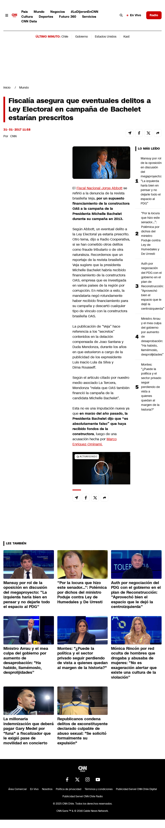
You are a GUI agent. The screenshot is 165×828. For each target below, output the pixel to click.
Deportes (46, 16)
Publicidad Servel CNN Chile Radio (82, 796)
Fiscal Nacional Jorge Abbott (99, 188)
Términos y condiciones (99, 789)
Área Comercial (17, 789)
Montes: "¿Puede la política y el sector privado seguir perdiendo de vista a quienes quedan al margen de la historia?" (151, 387)
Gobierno (81, 36)
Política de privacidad (68, 789)
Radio (154, 15)
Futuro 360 (67, 16)
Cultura (27, 16)
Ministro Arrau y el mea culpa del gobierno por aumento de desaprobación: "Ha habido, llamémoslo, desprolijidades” (151, 336)
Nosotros (47, 789)
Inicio (6, 87)
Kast (126, 36)
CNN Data (29, 21)
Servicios (89, 16)
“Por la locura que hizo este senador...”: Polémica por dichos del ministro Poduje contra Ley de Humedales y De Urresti (151, 233)
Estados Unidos (105, 36)
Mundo (39, 11)
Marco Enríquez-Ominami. (94, 442)
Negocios (57, 11)
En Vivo (134, 15)
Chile (64, 36)
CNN (13, 136)
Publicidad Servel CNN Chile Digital (136, 789)
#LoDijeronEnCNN (84, 11)
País (24, 11)
